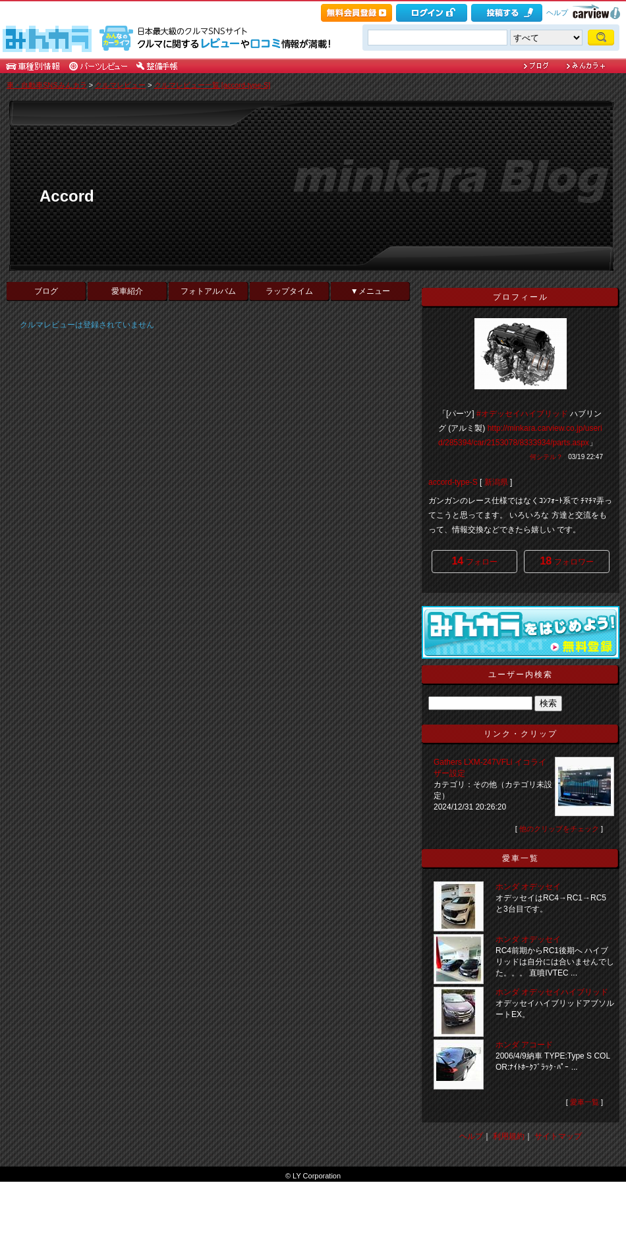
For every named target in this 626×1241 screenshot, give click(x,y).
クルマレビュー (120, 85)
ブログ (46, 291)
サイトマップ (558, 1136)
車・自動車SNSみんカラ (47, 85)
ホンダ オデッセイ (528, 886)
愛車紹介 (127, 291)
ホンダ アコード (524, 1044)
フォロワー (566, 560)
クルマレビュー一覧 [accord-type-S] (212, 85)
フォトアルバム (208, 291)
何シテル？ (546, 456)
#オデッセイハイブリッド (522, 413)
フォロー (474, 560)
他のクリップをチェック (559, 829)
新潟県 (496, 482)
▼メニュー (370, 291)
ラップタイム (289, 291)
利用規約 (509, 1136)
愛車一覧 (584, 1102)
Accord (67, 196)
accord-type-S (453, 482)
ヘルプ (557, 12)
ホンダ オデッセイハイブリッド (552, 992)
